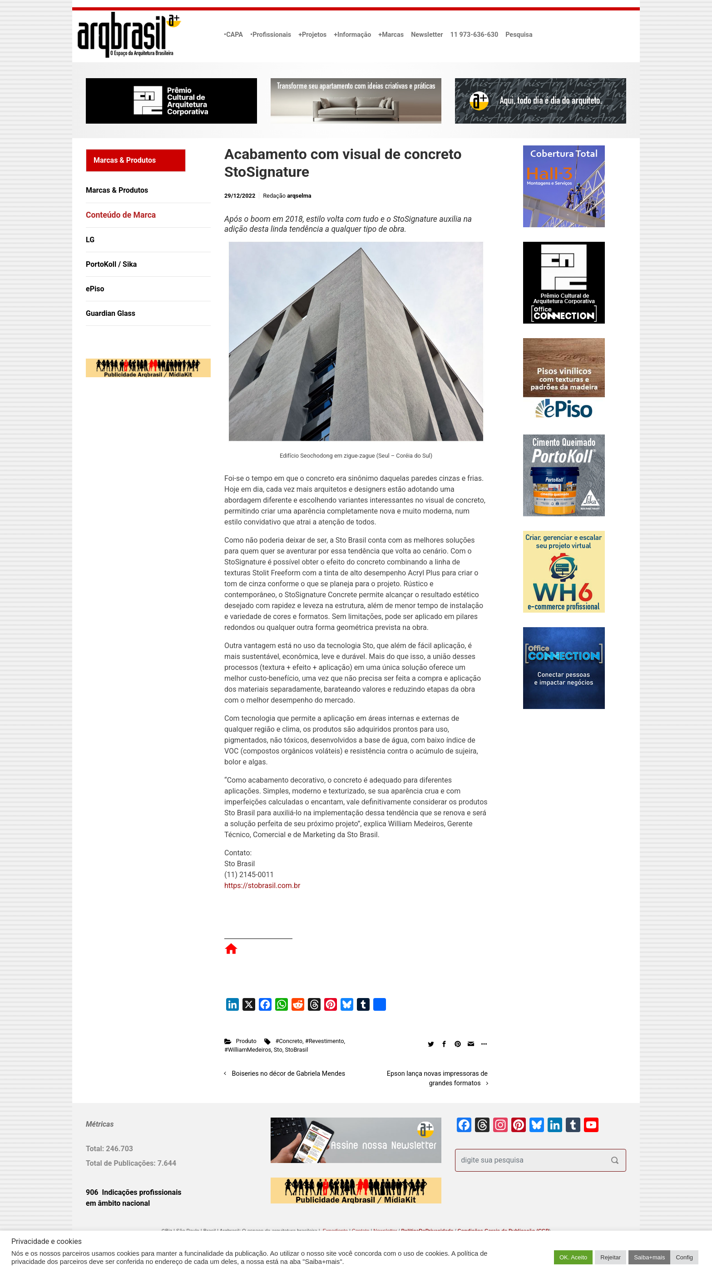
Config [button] (684, 1257)
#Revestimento (324, 1041)
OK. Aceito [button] (573, 1257)
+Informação (352, 35)
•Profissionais (270, 35)
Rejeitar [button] (610, 1257)
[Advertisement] (142, 477)
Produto (246, 1041)
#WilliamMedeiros (247, 1049)
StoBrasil (296, 1049)
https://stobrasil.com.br (262, 885)
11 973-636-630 (474, 35)
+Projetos (312, 35)
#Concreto (288, 1041)
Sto (278, 1049)
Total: (96, 1148)
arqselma (299, 195)
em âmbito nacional (118, 1203)
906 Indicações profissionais (134, 1192)
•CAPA (233, 35)
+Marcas (391, 35)
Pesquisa (518, 35)
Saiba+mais (649, 1257)
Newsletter (427, 35)
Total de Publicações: (122, 1163)
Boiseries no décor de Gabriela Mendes (289, 1074)
